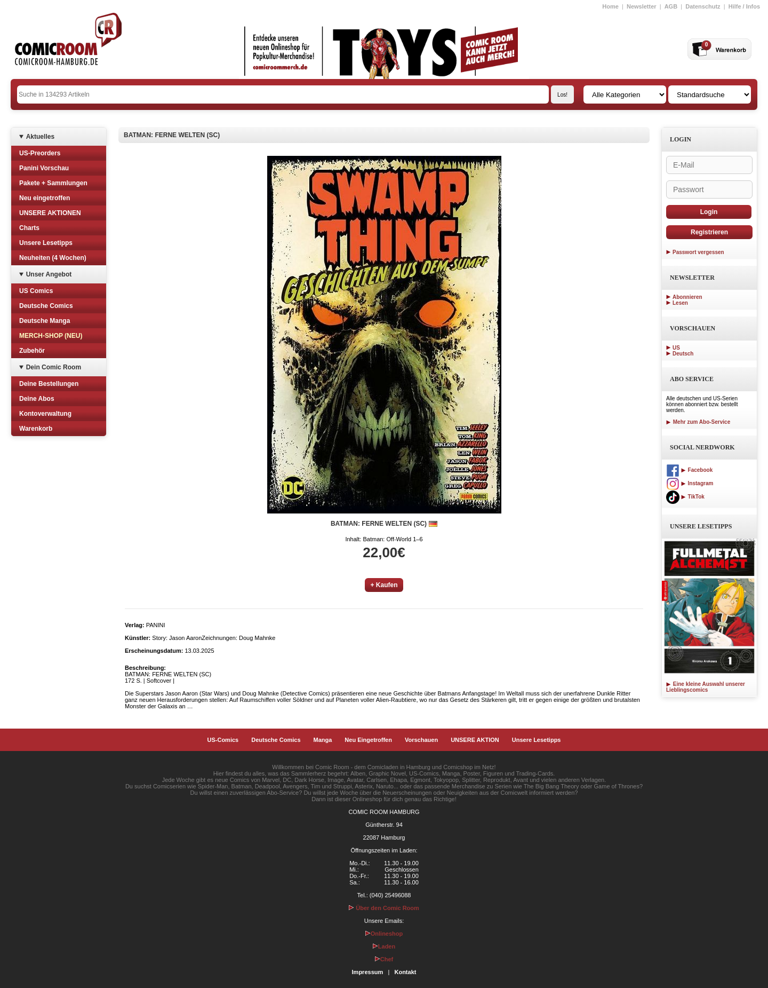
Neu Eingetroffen (368, 740)
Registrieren (709, 232)
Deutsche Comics (46, 306)
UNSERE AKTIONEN (50, 213)
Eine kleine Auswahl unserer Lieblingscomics (705, 687)
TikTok (685, 497)
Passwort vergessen (698, 252)
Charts (29, 228)
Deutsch (683, 354)
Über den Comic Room (384, 908)
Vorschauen (421, 740)
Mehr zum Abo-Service (698, 422)
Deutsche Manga (44, 321)
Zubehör (32, 350)
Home (610, 6)
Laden (384, 946)
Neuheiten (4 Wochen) (52, 258)
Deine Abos (36, 398)
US (676, 348)
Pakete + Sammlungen (53, 183)
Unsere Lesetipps (46, 243)
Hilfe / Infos (744, 6)
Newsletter (642, 6)
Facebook (689, 470)
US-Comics (223, 740)
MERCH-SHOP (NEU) (50, 335)
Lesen (680, 303)
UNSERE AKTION (475, 740)
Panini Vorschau (44, 168)
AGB (671, 6)
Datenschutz (702, 6)
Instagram (689, 483)
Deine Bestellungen (48, 384)
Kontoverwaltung (45, 413)
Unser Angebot (49, 274)
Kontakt (405, 972)
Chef (384, 959)
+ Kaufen (383, 585)
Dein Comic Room (53, 367)
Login (709, 212)
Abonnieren (687, 297)
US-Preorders (39, 153)
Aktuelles (40, 136)
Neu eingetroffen (44, 198)
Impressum (367, 972)
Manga (323, 740)
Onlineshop (384, 933)
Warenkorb (35, 428)
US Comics (36, 291)
